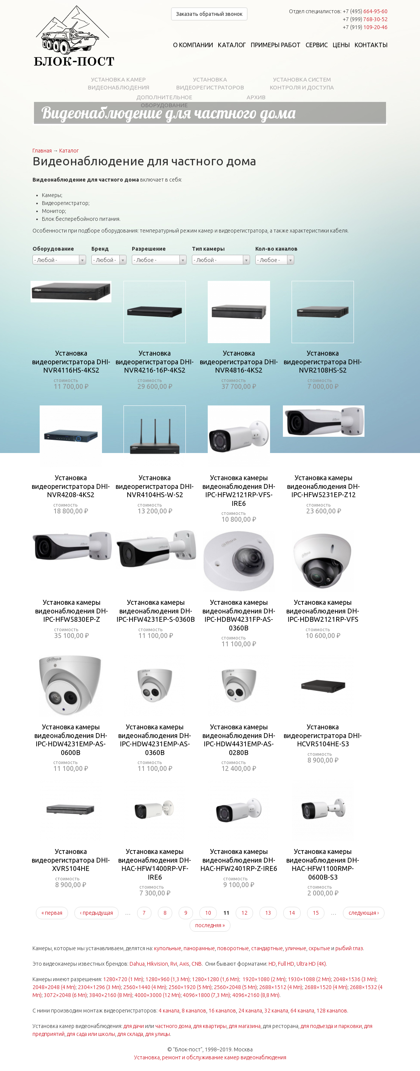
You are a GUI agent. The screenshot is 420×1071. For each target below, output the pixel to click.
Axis (184, 964)
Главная (42, 151)
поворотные (233, 948)
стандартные (267, 948)
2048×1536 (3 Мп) (354, 979)
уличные (295, 948)
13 (268, 913)
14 (292, 913)
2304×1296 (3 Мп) (99, 987)
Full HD (286, 964)
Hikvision (157, 964)
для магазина (245, 1026)
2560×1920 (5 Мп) (190, 987)
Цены (341, 45)
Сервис (317, 45)
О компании (193, 45)
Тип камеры (208, 249)
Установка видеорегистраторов (210, 83)
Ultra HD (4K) (311, 964)
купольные (167, 948)
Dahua (137, 964)
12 (244, 913)
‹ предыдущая (96, 913)
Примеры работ (276, 45)
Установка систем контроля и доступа (302, 83)
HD (272, 964)
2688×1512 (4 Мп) (280, 987)
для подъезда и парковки (331, 1026)
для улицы (157, 1034)
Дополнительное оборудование (164, 101)
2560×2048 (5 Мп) (235, 987)
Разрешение (149, 249)
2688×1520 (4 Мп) (325, 987)
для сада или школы (91, 1034)
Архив (256, 97)
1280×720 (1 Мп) (123, 979)
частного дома (173, 1026)
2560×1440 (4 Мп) (144, 987)
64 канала (302, 1011)
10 (208, 913)
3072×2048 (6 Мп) (65, 995)
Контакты (371, 45)
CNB (196, 964)
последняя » (210, 925)
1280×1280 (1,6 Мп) (215, 979)
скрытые (319, 948)
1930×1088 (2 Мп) (309, 979)
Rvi (173, 964)
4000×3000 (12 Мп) (157, 995)
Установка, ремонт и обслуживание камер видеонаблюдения (210, 1057)
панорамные (199, 948)
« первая (52, 913)
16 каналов (222, 1011)
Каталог (232, 45)
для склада (130, 1034)
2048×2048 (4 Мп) (54, 987)
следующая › (364, 913)
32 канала (276, 1011)
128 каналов (332, 1011)
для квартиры (210, 1026)
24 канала (250, 1011)
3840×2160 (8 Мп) (110, 995)
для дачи (134, 1026)
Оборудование (53, 249)
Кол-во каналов (276, 249)
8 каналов (194, 1011)
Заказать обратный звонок (209, 14)
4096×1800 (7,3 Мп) (206, 995)
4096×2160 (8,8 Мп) (255, 995)
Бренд (100, 249)
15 (316, 913)
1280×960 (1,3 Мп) (167, 979)
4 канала (169, 1011)
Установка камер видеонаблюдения (118, 83)
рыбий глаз (349, 948)
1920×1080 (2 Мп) (264, 979)
